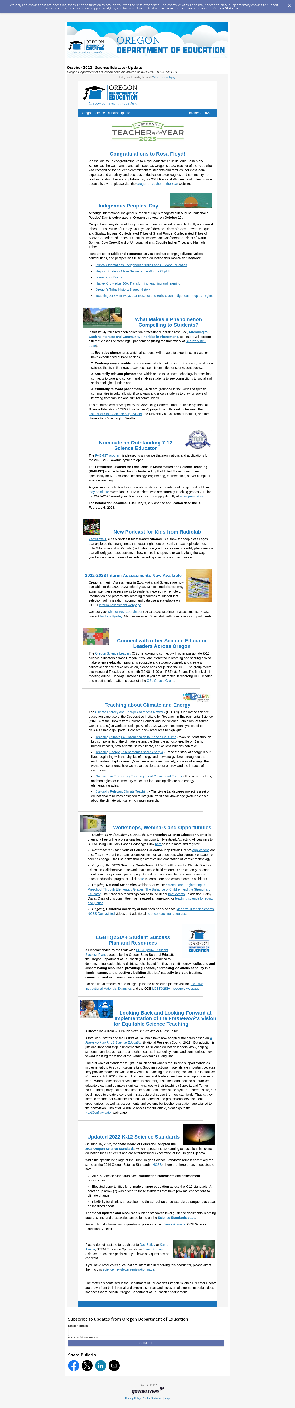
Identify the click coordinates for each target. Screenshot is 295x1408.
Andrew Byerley (111, 616)
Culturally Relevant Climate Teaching (122, 791)
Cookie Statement (227, 8)
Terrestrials (97, 539)
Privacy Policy (133, 1398)
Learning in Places (109, 277)
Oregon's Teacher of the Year (157, 184)
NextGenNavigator (98, 1112)
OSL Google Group (160, 680)
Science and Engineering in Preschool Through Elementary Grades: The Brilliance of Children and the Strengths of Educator (149, 889)
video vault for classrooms (195, 909)
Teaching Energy (108, 752)
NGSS (157, 1164)
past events (176, 894)
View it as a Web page (164, 77)
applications (200, 850)
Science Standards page (176, 1217)
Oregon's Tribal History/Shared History (123, 289)
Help (167, 1398)
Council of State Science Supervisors (115, 414)
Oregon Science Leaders (113, 653)
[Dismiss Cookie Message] (289, 4)
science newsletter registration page (128, 1269)
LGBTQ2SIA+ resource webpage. (175, 988)
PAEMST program (108, 455)
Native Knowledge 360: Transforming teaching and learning (138, 283)
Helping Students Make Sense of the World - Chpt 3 (133, 271)
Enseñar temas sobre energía (142, 752)
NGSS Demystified (101, 913)
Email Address (78, 1326)
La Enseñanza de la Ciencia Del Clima (148, 737)
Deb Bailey (147, 1244)
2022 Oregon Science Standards (110, 1149)
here (140, 879)
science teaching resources (166, 913)
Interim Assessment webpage (120, 605)
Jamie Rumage (174, 1224)
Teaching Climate (108, 737)
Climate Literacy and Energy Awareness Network (130, 712)
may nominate (99, 492)
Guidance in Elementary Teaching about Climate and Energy (139, 776)
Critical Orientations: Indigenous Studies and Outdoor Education (141, 265)
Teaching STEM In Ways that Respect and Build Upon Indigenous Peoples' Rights (154, 296)
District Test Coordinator (125, 612)
